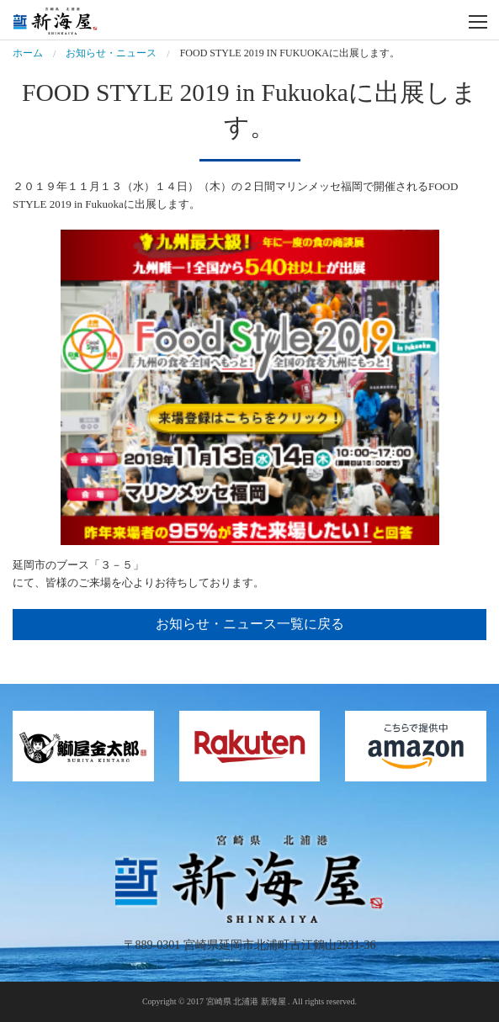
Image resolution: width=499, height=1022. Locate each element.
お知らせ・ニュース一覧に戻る (250, 624)
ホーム (28, 53)
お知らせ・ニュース (111, 53)
